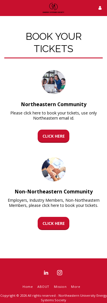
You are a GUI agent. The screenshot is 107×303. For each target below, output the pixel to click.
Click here (54, 136)
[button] (6, 7)
